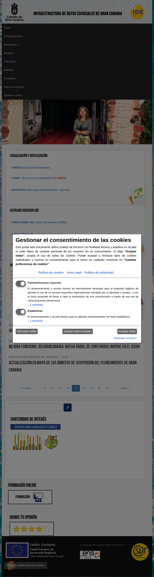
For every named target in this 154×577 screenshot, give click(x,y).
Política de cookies (51, 272)
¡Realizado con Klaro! (125, 338)
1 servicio (35, 304)
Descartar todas (27, 331)
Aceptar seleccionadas (77, 331)
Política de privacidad (99, 272)
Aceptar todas (127, 331)
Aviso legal (74, 272)
